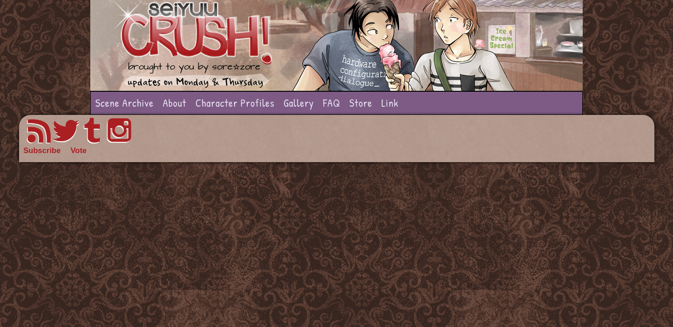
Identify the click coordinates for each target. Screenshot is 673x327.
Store (361, 103)
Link (389, 103)
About (175, 103)
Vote (78, 150)
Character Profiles (235, 103)
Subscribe (42, 150)
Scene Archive (124, 103)
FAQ (331, 103)
